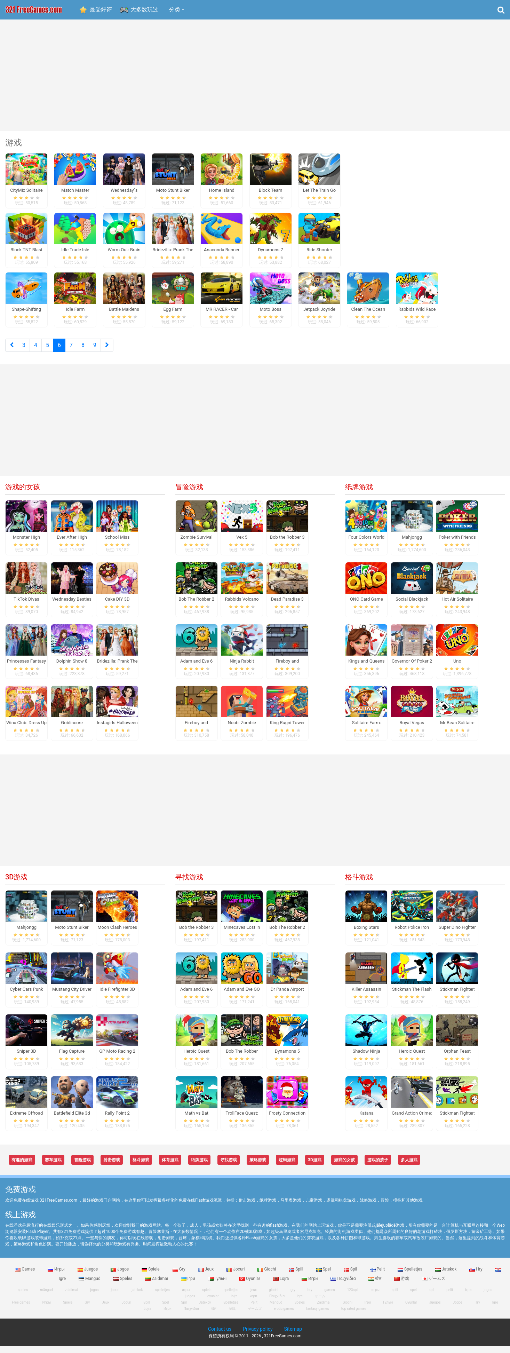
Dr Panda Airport (287, 996)
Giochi (267, 1276)
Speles (123, 1285)
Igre (495, 1309)
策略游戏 (257, 1167)
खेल (375, 1285)
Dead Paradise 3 (287, 606)
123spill (353, 1297)
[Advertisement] (255, 75)
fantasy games (317, 1316)
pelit (449, 1297)
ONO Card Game (366, 606)
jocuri (115, 1297)
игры (376, 1297)
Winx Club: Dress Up (26, 730)
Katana (366, 1120)
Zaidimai (157, 1285)
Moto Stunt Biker (71, 934)
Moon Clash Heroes (117, 934)
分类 (174, 9)
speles (23, 1297)
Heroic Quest (196, 1058)
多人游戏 (409, 1167)
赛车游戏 (53, 1167)
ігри (468, 1297)
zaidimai (71, 1297)
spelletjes (162, 1297)
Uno (457, 668)
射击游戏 (111, 1167)
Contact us (219, 1336)
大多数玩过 (144, 9)
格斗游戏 (359, 884)
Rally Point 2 (117, 1120)
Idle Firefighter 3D (117, 996)
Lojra (281, 1285)
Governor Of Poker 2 (412, 668)
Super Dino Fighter (457, 934)
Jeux (206, 1276)
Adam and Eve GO (242, 996)
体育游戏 (170, 1167)
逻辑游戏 (287, 1167)
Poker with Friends (457, 544)
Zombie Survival (196, 544)
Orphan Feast (457, 1058)
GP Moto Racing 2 (117, 1058)
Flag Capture (72, 1058)
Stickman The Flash (411, 996)
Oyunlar (250, 1285)
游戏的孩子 (377, 1167)
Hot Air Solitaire (457, 606)
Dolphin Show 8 (72, 668)
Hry (476, 1276)
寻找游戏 (189, 884)
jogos (94, 1297)
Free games (21, 1309)
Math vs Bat (196, 1120)
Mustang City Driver (71, 996)
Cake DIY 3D (117, 606)
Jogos (120, 1276)
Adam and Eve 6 (196, 668)
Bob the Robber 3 (287, 544)
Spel (324, 1276)
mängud (46, 1297)
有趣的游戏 (21, 1167)
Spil (351, 1276)
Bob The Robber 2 (196, 606)
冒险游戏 (189, 494)
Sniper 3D (26, 1058)
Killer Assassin (366, 996)
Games (25, 1276)
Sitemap (293, 1336)
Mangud (90, 1285)
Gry (179, 1276)
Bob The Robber (242, 1058)
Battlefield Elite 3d (72, 1120)
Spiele (151, 1276)
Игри (310, 1285)
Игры (57, 1276)
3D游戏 (16, 884)
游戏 (402, 1285)
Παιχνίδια (343, 1285)
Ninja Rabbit (242, 668)
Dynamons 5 (287, 1058)
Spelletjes (410, 1276)
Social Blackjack (412, 606)
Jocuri (236, 1276)
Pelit (378, 1276)
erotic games (284, 1316)
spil (432, 1297)
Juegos (88, 1276)
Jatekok (446, 1276)
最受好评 (101, 9)
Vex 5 (241, 544)
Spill (296, 1276)
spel (413, 1297)
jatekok (137, 1297)
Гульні (218, 1285)
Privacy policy (257, 1336)
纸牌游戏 (359, 494)
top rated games (354, 1316)
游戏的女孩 (22, 494)
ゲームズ (433, 1285)
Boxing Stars (366, 934)
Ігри (188, 1285)
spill (395, 1297)
